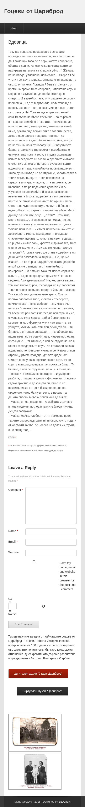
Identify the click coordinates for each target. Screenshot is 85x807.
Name (13, 531)
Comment (15, 489)
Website (13, 552)
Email (12, 541)
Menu (13, 28)
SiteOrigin (64, 801)
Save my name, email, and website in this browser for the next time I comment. (68, 576)
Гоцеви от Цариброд (33, 11)
